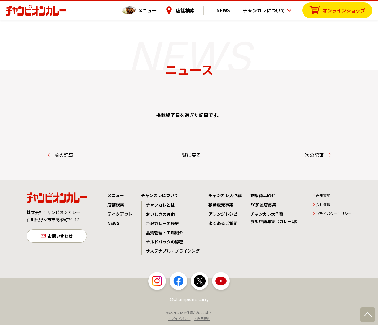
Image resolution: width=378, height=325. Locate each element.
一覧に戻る (189, 154)
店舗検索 (192, 10)
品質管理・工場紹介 (164, 232)
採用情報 (323, 194)
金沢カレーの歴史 (162, 223)
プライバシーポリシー (333, 213)
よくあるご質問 (222, 223)
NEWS (227, 10)
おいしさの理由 (160, 214)
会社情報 (323, 204)
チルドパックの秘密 (164, 242)
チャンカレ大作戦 (225, 195)
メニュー (155, 10)
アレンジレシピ (222, 214)
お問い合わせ (60, 236)
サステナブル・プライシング (173, 251)
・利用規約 (202, 318)
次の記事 (314, 154)
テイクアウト (119, 214)
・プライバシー (179, 318)
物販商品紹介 (262, 195)
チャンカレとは (160, 205)
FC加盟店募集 (263, 204)
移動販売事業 (220, 204)
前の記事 (63, 154)
